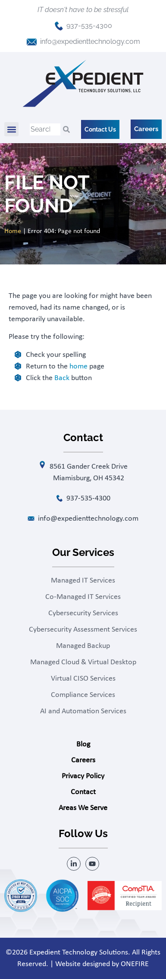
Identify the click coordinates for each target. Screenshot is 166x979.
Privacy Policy (83, 776)
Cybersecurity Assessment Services (83, 630)
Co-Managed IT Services (83, 597)
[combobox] (45, 129)
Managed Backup (83, 646)
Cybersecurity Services (83, 613)
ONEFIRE (135, 964)
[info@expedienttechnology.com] (31, 42)
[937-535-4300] (58, 26)
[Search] (66, 129)
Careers (83, 760)
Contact (83, 792)
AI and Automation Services (83, 711)
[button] (11, 129)
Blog (83, 744)
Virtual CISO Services (83, 679)
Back (61, 378)
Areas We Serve (83, 808)
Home (12, 231)
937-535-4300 (89, 25)
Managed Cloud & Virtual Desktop (83, 662)
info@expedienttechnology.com (90, 41)
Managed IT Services (83, 581)
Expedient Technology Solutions (78, 952)
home (78, 366)
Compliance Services (83, 695)
